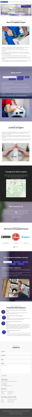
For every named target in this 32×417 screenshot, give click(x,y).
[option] (16, 10)
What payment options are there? (13, 330)
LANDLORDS (17, 1)
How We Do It (20, 79)
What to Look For (17, 261)
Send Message (4, 375)
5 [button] (18, 14)
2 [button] (14, 14)
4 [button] (17, 14)
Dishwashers (20, 77)
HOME (9, 1)
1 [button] (13, 14)
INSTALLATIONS (25, 1)
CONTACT (29, 1)
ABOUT (11, 1)
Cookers (27, 77)
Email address (3, 355)
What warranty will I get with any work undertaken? (16, 310)
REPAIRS (14, 1)
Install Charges (20, 263)
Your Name (3, 351)
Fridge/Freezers (12, 79)
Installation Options (7, 261)
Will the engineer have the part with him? (14, 321)
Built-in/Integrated (12, 263)
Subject (2, 359)
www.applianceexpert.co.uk (11, 411)
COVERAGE (21, 1)
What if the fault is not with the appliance (15, 315)
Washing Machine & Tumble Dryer (9, 77)
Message (2, 363)
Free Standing (25, 261)
